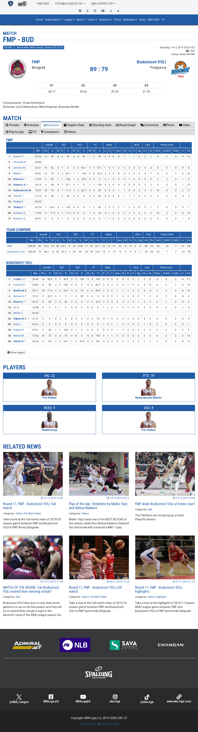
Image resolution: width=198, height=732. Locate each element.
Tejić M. (17, 196)
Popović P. (18, 330)
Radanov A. (19, 184)
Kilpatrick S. (20, 318)
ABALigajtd (83, 698)
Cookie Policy (109, 724)
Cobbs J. (18, 279)
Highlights (161, 597)
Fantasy (43, 3)
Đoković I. (19, 179)
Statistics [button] (104, 19)
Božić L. (17, 324)
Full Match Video (32, 513)
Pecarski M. (19, 162)
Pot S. (16, 173)
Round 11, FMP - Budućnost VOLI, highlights (159, 589)
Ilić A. (16, 307)
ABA (150, 509)
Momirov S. (19, 218)
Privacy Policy (88, 724)
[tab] (12, 124)
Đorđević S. (19, 213)
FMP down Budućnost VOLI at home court (165, 504)
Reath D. (18, 156)
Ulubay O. (18, 207)
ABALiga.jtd (51, 698)
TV (163, 19)
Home (39, 19)
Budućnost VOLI (151, 62)
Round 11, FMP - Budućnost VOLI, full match (29, 506)
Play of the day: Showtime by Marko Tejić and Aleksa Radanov (98, 506)
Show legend (16, 352)
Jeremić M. (19, 167)
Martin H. (18, 301)
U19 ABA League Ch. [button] (69, 3)
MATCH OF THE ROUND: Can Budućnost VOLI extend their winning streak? (31, 589)
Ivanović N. (19, 284)
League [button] (68, 19)
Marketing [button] (129, 19)
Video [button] (142, 19)
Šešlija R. (18, 201)
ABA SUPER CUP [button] (102, 3)
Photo (117, 19)
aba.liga (115, 698)
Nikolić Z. (18, 313)
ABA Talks (154, 19)
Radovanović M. (22, 190)
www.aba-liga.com (179, 698)
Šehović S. (19, 296)
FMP (36, 62)
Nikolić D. (18, 341)
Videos (19, 513)
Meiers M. (18, 335)
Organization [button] (52, 19)
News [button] (80, 19)
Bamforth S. (20, 290)
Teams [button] (91, 19)
